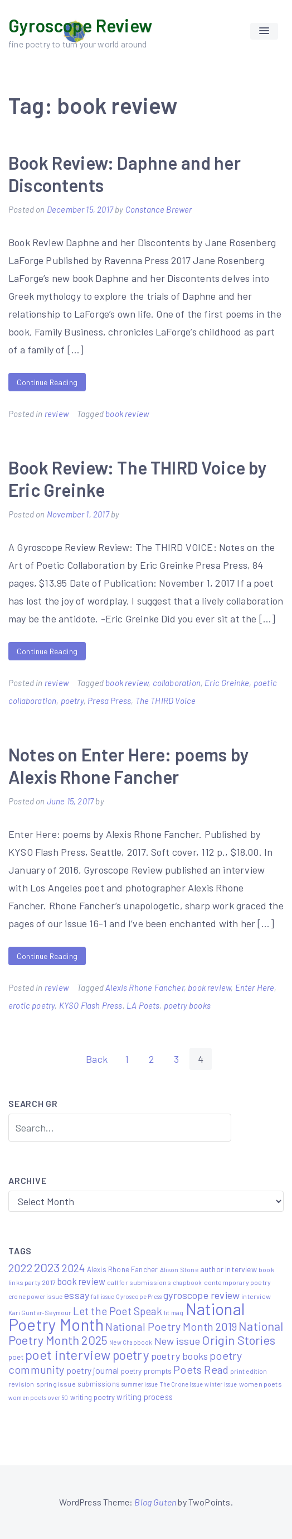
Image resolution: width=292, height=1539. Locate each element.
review (57, 414)
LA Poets (142, 1005)
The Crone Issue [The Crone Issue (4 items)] (181, 1384)
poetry (72, 701)
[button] (264, 31)
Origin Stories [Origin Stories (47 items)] (238, 1339)
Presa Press (109, 701)
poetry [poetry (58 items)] (131, 1355)
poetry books (187, 1005)
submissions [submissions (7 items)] (98, 1383)
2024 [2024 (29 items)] (73, 1267)
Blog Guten (155, 1502)
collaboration (177, 683)
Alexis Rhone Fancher (144, 987)
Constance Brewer (158, 209)
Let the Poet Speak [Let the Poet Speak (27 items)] (117, 1311)
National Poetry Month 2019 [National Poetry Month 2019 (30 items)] (171, 1326)
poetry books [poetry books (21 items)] (179, 1356)
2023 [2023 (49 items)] (47, 1267)
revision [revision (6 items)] (21, 1384)
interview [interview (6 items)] (256, 1296)
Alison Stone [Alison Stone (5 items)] (179, 1269)
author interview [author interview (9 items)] (228, 1269)
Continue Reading (47, 382)
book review (127, 414)
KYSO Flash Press (91, 1005)
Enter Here (255, 987)
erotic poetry (31, 1005)
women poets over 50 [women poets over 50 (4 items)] (38, 1397)
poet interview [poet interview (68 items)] (68, 1354)
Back (97, 1059)
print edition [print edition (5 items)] (248, 1371)
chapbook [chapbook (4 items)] (187, 1282)
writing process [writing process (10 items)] (144, 1397)
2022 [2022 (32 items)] (20, 1267)
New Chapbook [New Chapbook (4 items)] (130, 1342)
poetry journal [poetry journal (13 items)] (92, 1370)
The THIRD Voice (165, 701)
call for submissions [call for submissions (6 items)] (139, 1282)
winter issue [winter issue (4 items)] (221, 1384)
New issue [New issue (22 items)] (177, 1341)
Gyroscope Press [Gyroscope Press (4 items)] (139, 1296)
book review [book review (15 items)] (81, 1281)
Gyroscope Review (80, 25)
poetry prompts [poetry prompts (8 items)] (146, 1370)
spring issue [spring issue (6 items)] (56, 1384)
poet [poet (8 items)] (15, 1356)
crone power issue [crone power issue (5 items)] (35, 1296)
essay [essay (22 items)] (76, 1295)
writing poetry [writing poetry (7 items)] (92, 1397)
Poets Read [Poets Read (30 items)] (200, 1369)
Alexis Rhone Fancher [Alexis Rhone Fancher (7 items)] (122, 1269)
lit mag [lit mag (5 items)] (173, 1312)
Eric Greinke (227, 683)
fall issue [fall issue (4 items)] (102, 1296)
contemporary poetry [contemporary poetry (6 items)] (237, 1282)
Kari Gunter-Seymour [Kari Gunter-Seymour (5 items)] (39, 1312)
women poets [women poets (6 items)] (260, 1384)
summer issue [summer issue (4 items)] (139, 1384)
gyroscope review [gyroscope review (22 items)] (201, 1295)
